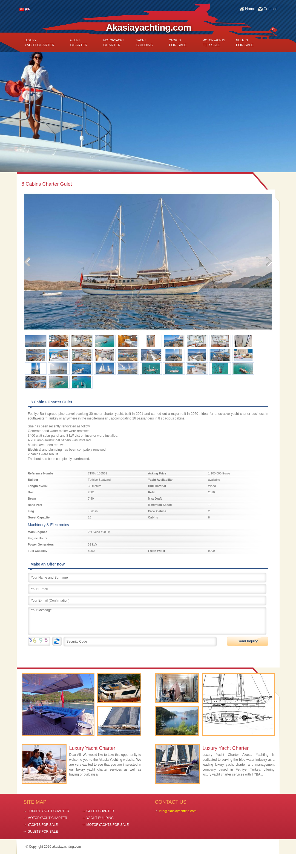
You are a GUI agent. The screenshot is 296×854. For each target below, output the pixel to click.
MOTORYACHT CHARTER (47, 818)
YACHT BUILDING (100, 818)
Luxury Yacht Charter (92, 748)
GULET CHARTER (100, 811)
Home (250, 9)
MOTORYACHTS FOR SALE (108, 825)
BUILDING (144, 43)
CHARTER (79, 43)
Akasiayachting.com (148, 27)
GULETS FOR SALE (43, 831)
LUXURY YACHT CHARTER (48, 811)
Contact (270, 9)
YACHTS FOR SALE (43, 825)
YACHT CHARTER (39, 43)
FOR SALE (177, 43)
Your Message (147, 621)
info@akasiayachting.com (178, 811)
